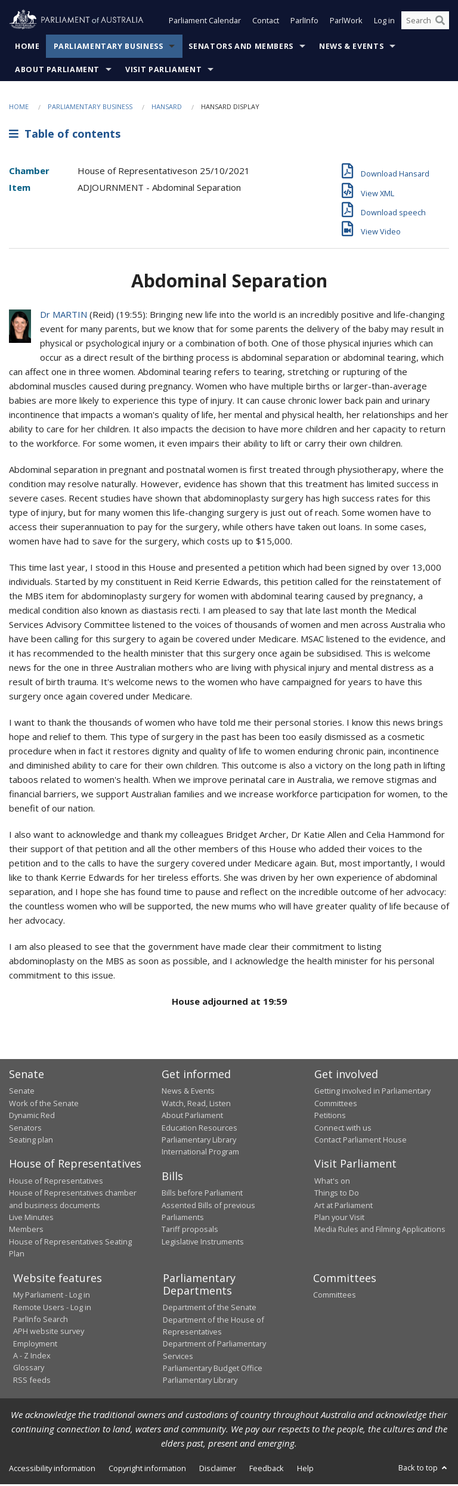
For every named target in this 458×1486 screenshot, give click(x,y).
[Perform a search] (440, 23)
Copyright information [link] (147, 1469)
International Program (200, 1153)
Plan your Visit (339, 1218)
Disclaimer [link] (217, 1469)
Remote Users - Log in (52, 1308)
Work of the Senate (44, 1104)
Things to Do (336, 1194)
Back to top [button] (423, 1468)
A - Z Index (32, 1356)
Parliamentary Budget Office (212, 1369)
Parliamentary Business (108, 47)
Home (27, 47)
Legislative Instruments (203, 1242)
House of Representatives (56, 1182)
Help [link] (305, 1469)
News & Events (351, 47)
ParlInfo (304, 22)
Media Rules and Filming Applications (379, 1230)
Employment (35, 1344)
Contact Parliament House (360, 1140)
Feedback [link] (266, 1469)
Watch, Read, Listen (196, 1104)
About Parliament (57, 71)
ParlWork (346, 22)
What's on (332, 1182)
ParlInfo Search (40, 1320)
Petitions (330, 1117)
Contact (265, 22)
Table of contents (64, 135)
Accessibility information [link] (52, 1469)
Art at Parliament (343, 1206)
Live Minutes (31, 1218)
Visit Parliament (163, 71)
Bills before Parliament (202, 1194)
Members (26, 1230)
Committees (334, 1296)
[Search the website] (425, 23)
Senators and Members (240, 47)
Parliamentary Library (199, 1140)
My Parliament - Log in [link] (51, 1296)
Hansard (166, 107)
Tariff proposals (190, 1230)
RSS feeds (32, 1381)
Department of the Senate (209, 1309)
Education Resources (199, 1128)
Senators (25, 1128)
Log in (384, 22)
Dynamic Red (32, 1117)
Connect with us (343, 1128)
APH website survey (48, 1332)
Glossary (28, 1369)
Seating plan (31, 1140)
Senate (22, 1092)
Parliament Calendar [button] (205, 22)
